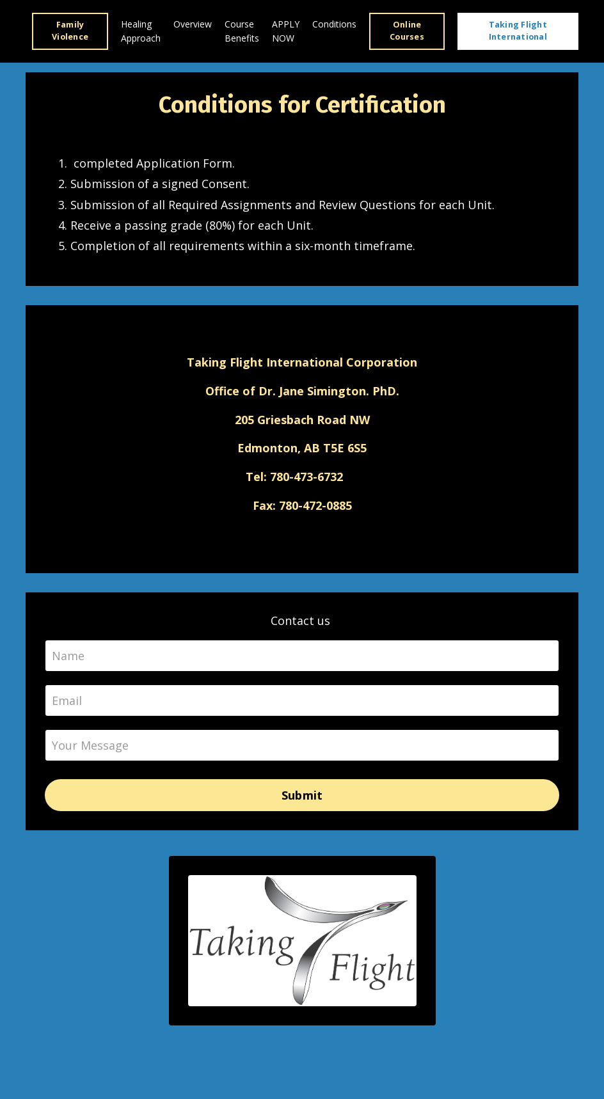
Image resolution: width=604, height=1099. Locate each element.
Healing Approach (141, 31)
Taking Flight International (518, 30)
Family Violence (70, 30)
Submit (302, 795)
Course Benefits (242, 31)
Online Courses (407, 30)
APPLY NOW (285, 31)
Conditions (334, 24)
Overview (192, 24)
